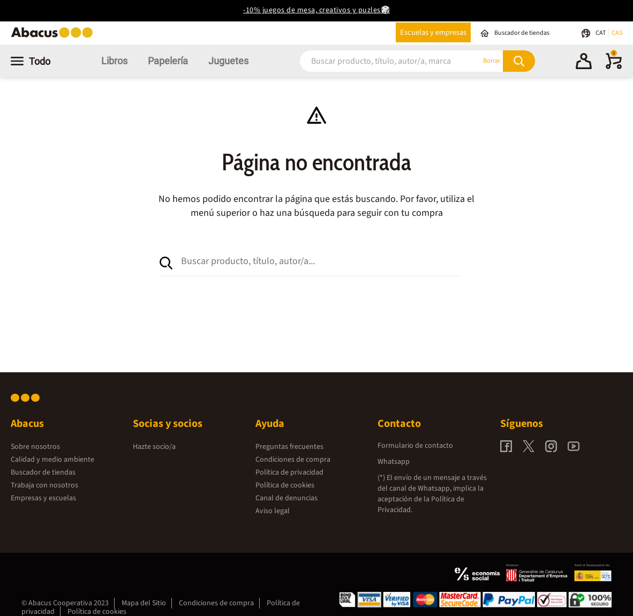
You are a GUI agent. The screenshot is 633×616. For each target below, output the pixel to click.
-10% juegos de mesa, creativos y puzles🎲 (316, 10)
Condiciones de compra (292, 459)
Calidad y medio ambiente (52, 459)
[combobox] (377, 60)
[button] (583, 62)
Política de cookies (284, 485)
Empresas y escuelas (43, 498)
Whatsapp (394, 461)
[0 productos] (613, 67)
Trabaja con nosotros (44, 485)
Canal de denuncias (286, 498)
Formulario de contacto (415, 445)
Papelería (168, 60)
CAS (617, 32)
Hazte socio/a (154, 446)
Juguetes (228, 60)
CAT (601, 32)
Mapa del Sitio (144, 603)
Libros (114, 60)
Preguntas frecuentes (289, 446)
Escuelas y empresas (433, 32)
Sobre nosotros (35, 446)
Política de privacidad (289, 472)
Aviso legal (272, 511)
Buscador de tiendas (43, 472)
